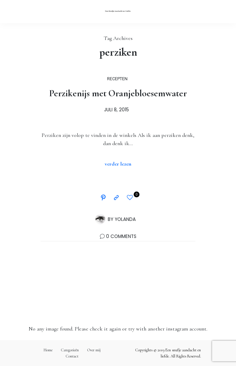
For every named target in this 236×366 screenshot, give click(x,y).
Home (48, 350)
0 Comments (121, 236)
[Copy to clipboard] (116, 198)
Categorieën (70, 350)
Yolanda (125, 219)
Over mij (94, 350)
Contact (72, 356)
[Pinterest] (103, 198)
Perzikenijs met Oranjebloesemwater (118, 93)
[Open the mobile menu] (219, 11)
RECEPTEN (117, 78)
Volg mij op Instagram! (118, 293)
